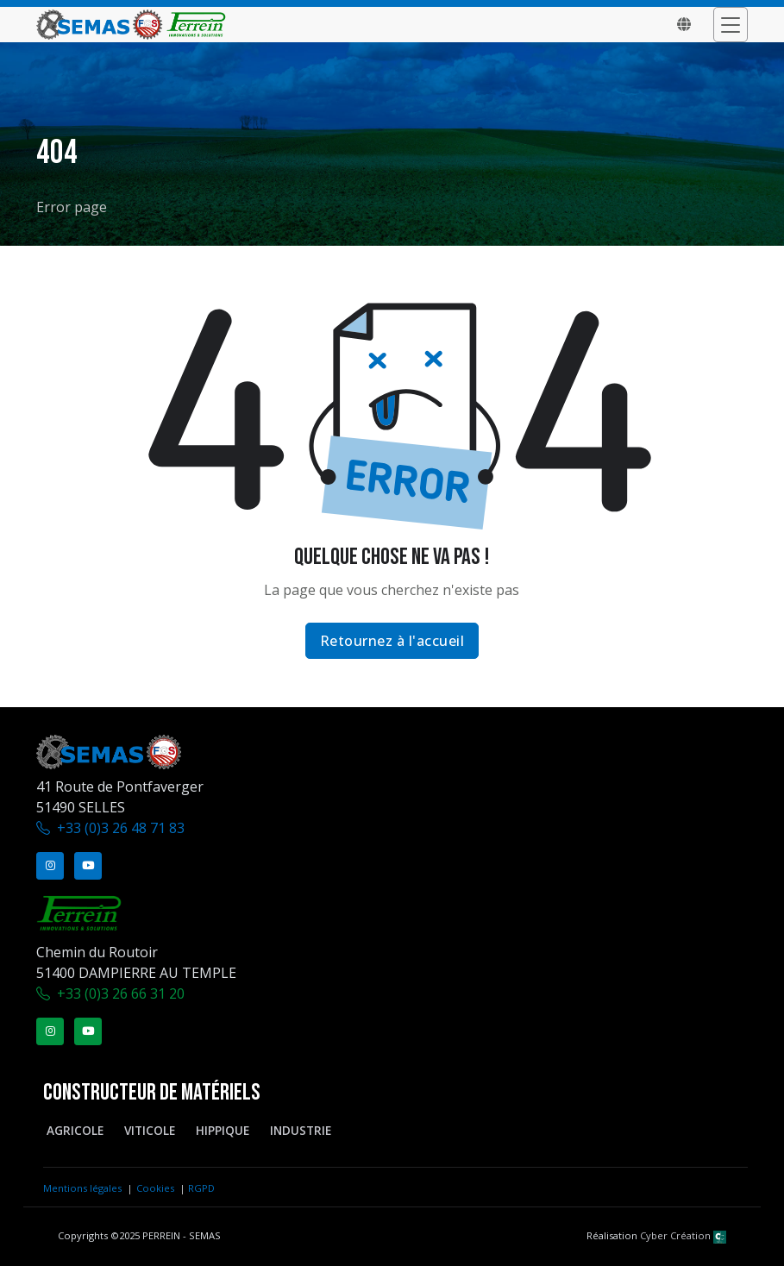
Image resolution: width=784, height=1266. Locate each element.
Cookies (155, 1187)
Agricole (75, 1130)
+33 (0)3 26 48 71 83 (121, 827)
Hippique (222, 1130)
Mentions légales (82, 1187)
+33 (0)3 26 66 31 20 (121, 993)
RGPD (201, 1187)
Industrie (300, 1130)
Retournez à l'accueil (392, 640)
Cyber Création (683, 1235)
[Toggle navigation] (730, 24)
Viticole (149, 1130)
